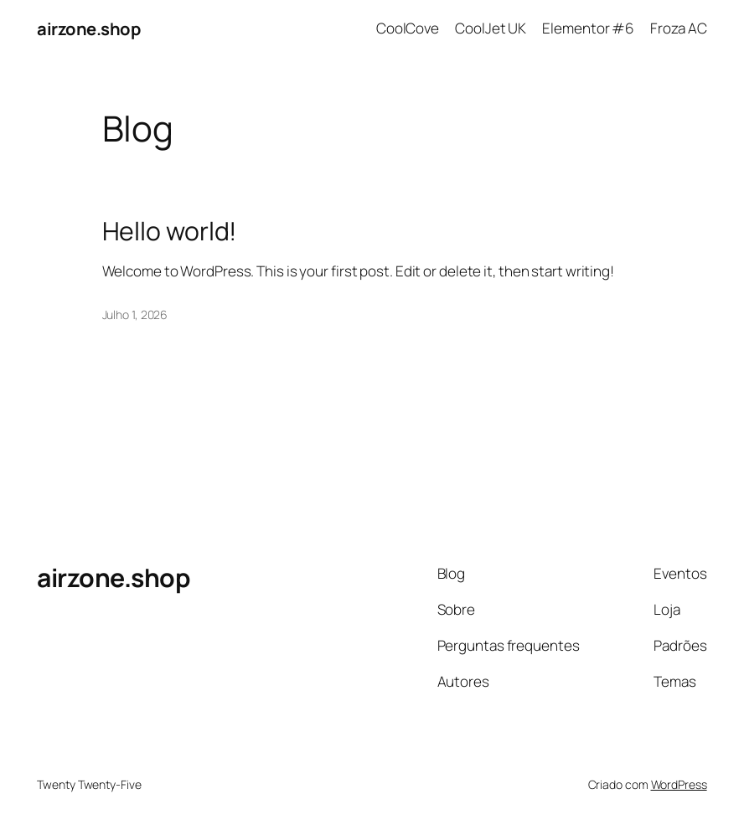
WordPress (679, 784)
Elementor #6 (588, 28)
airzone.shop (88, 28)
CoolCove (407, 28)
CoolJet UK (490, 28)
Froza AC (678, 28)
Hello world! (169, 231)
